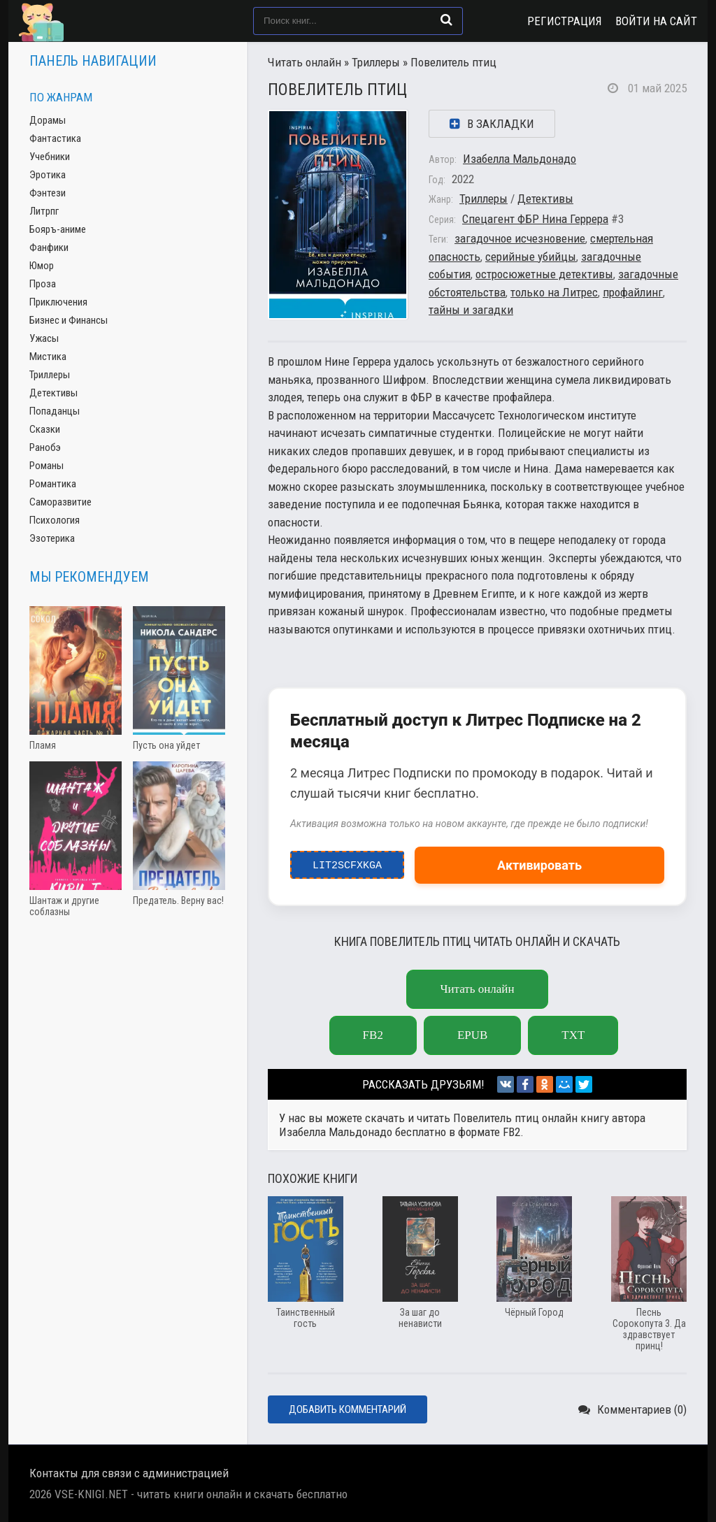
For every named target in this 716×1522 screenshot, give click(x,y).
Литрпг (44, 211)
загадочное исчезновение (519, 238)
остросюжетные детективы (544, 274)
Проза (42, 284)
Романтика (52, 484)
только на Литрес (554, 292)
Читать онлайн (304, 62)
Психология (54, 520)
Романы (46, 465)
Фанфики (49, 247)
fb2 (373, 1035)
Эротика (47, 174)
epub (472, 1035)
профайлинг (633, 292)
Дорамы (47, 120)
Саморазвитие (60, 502)
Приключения (58, 302)
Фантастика (55, 138)
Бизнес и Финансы (68, 320)
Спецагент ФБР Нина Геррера (535, 219)
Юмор (41, 265)
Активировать (539, 865)
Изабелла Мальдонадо (519, 159)
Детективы (545, 199)
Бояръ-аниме (57, 229)
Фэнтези (47, 193)
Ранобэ (45, 447)
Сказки (44, 429)
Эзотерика (52, 538)
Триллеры (376, 62)
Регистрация (564, 21)
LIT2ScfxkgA (347, 862)
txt (573, 1035)
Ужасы (44, 338)
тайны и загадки (471, 310)
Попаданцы (54, 411)
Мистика (47, 356)
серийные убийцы (530, 257)
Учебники (49, 156)
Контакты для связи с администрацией (129, 1473)
